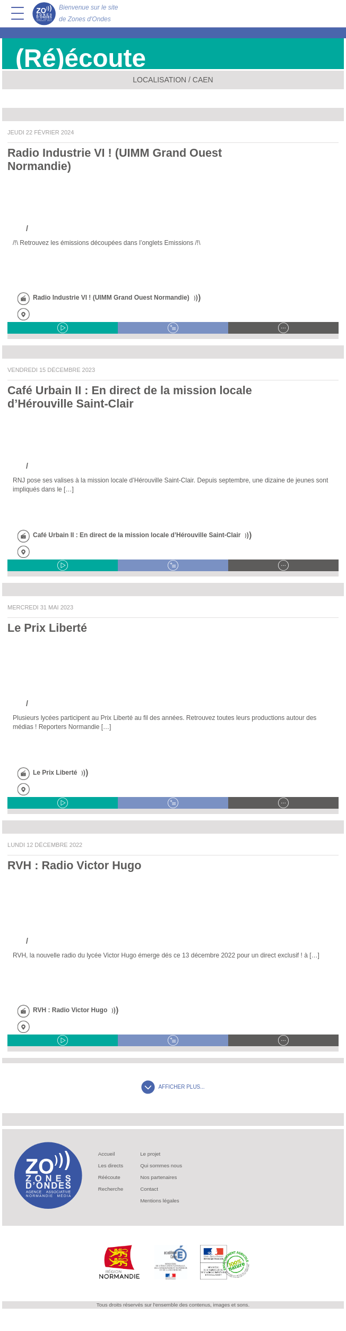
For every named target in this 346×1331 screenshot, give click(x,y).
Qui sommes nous (161, 1165)
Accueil (106, 1154)
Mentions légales (159, 1200)
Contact (149, 1189)
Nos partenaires (158, 1177)
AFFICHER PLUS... (172, 1087)
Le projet (150, 1154)
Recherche (110, 1189)
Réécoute (109, 1177)
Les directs (110, 1165)
